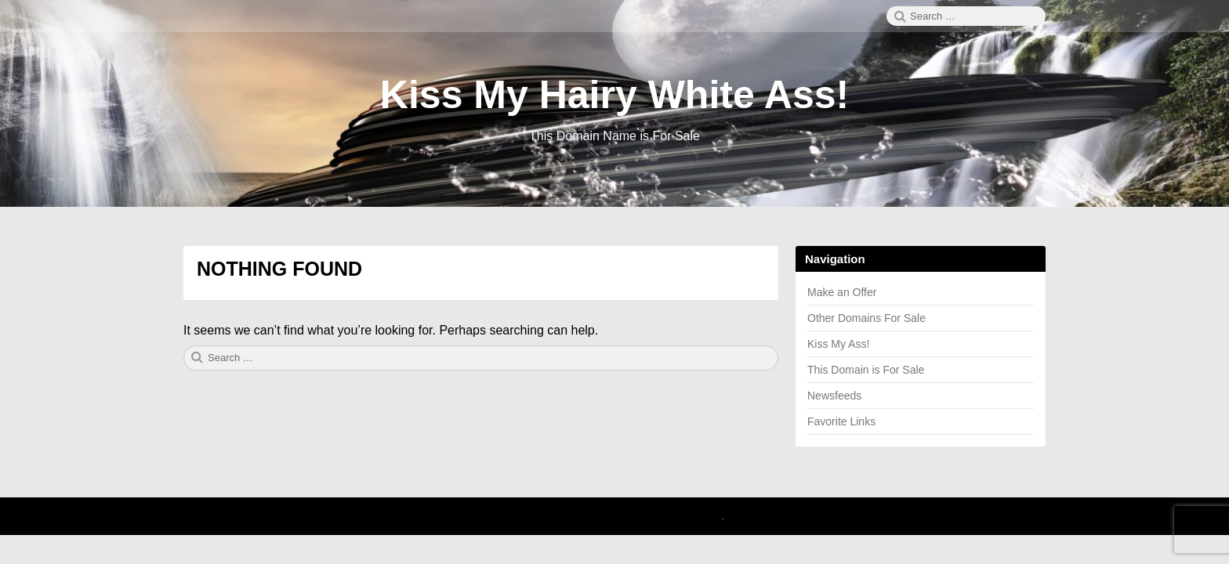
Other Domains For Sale (866, 318)
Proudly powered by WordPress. (619, 516)
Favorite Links (841, 421)
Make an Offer (841, 292)
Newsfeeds (834, 395)
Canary (704, 516)
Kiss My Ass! (838, 344)
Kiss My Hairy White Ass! (614, 95)
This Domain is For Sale (865, 369)
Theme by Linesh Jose (780, 516)
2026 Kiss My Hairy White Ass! (472, 516)
